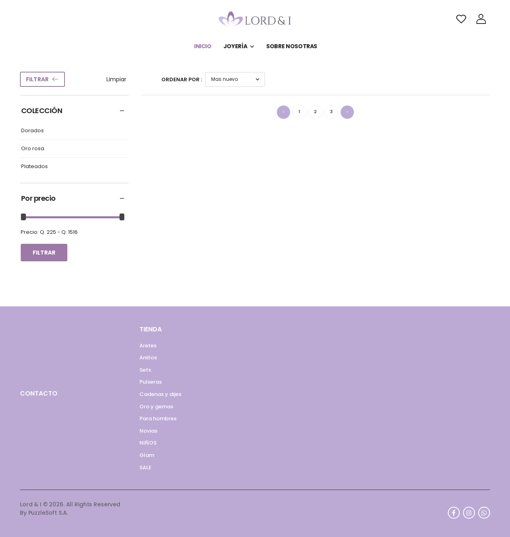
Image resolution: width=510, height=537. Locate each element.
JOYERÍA (235, 46)
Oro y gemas (156, 406)
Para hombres (158, 418)
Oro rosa (32, 148)
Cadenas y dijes (160, 394)
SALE (145, 467)
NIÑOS (148, 443)
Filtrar (37, 79)
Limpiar (116, 79)
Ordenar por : (181, 79)
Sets (145, 370)
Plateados (34, 166)
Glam (146, 455)
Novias (148, 431)
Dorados (32, 130)
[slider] (23, 217)
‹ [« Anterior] (283, 112)
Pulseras (150, 382)
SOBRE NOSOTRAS (291, 46)
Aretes (148, 345)
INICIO (203, 46)
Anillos (148, 357)
